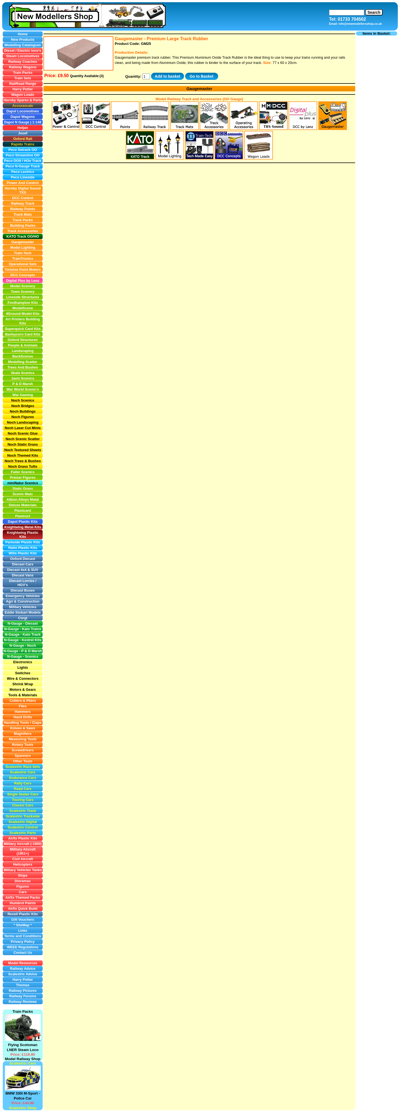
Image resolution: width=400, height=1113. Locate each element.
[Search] (346, 12)
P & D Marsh (31, 651)
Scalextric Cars (22, 1063)
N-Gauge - (12, 651)
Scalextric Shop (22, 1108)
